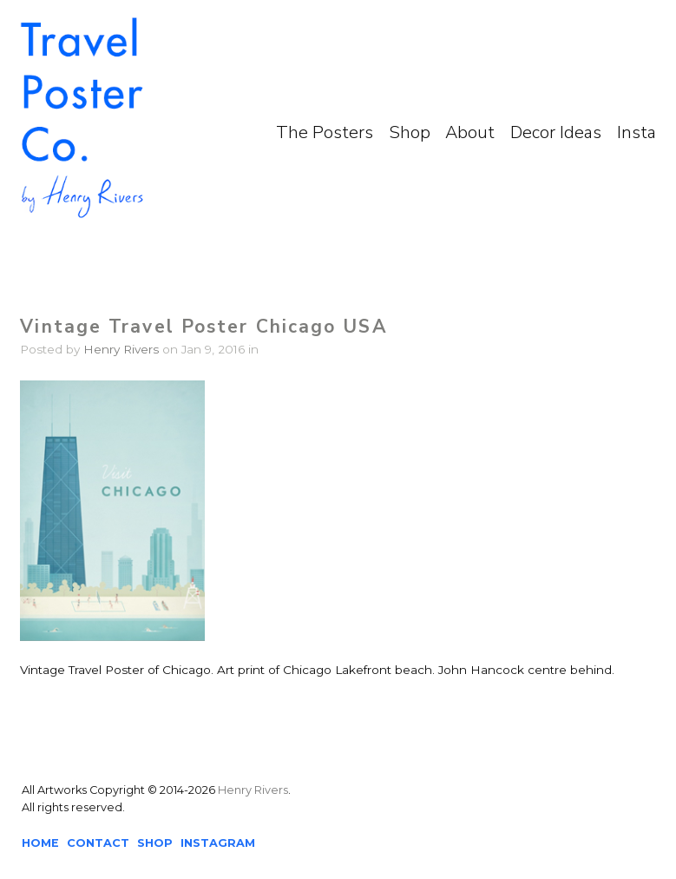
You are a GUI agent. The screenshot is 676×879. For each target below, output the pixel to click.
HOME (40, 842)
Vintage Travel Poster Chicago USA (203, 326)
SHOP (155, 842)
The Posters (324, 132)
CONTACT (98, 842)
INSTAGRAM (217, 842)
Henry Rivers (121, 349)
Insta (636, 132)
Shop (409, 132)
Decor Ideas (555, 132)
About (470, 132)
